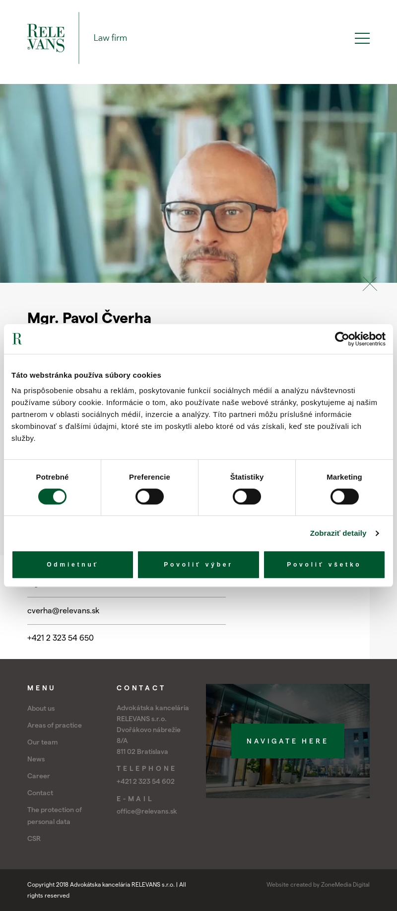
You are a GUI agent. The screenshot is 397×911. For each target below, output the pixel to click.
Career (38, 776)
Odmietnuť (73, 564)
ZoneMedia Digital (345, 884)
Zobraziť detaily (338, 533)
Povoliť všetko (324, 564)
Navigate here (288, 741)
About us (41, 708)
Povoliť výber (198, 564)
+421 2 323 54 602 (146, 781)
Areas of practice (54, 725)
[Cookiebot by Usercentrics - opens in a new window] (342, 338)
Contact (40, 793)
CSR (34, 838)
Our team (42, 742)
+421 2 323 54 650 (60, 638)
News (36, 759)
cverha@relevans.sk (63, 610)
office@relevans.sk (147, 811)
